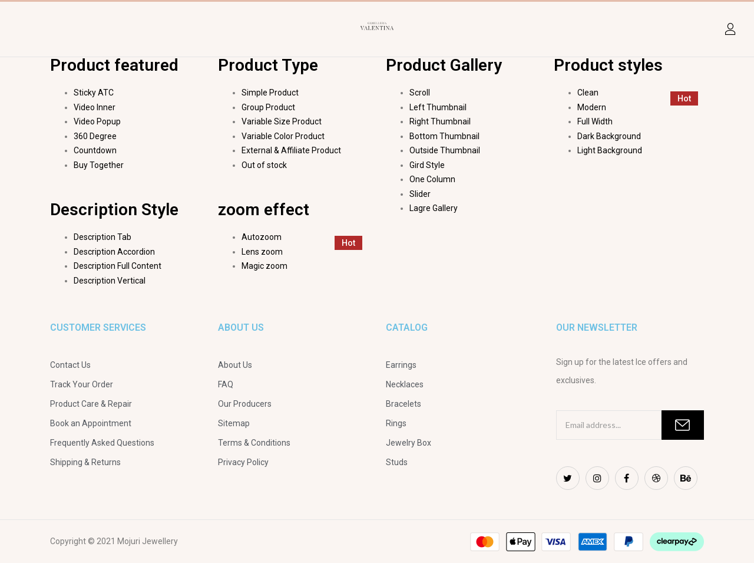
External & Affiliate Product (291, 150)
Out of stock (264, 165)
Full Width (595, 121)
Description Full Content (117, 266)
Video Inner (94, 107)
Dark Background (609, 136)
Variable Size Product (282, 121)
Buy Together (99, 165)
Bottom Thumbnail (444, 136)
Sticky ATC (94, 92)
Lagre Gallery (433, 208)
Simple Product (270, 92)
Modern (591, 107)
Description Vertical (109, 280)
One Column (432, 179)
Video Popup (97, 121)
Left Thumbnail (438, 107)
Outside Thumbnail (444, 150)
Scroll (419, 92)
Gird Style (427, 165)
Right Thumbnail (440, 121)
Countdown (95, 150)
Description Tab (102, 237)
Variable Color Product (283, 136)
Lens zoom (262, 251)
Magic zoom (264, 266)
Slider (420, 194)
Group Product (268, 107)
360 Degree (95, 136)
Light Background (609, 150)
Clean (587, 92)
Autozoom (262, 237)
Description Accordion (114, 251)
